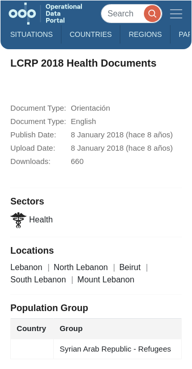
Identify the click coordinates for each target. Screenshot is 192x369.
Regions (145, 34)
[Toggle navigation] (176, 13)
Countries (91, 34)
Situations (31, 34)
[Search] (131, 13)
